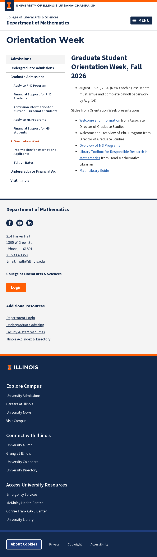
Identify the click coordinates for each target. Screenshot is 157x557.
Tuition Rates (23, 162)
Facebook (9, 223)
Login (16, 287)
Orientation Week (27, 141)
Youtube (19, 223)
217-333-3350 (17, 255)
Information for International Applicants (35, 152)
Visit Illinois (19, 180)
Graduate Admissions (27, 77)
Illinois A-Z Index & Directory (28, 339)
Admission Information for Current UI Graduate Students (35, 109)
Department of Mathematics (37, 23)
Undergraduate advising (25, 325)
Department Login (20, 318)
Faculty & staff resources (25, 332)
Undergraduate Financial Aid (33, 171)
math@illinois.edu (31, 261)
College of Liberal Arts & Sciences (32, 17)
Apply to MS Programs (30, 119)
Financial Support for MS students (32, 130)
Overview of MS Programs (99, 145)
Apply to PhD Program (30, 85)
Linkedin (29, 223)
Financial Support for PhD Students (32, 96)
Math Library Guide (94, 170)
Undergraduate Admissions (32, 68)
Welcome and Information (99, 120)
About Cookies (24, 544)
